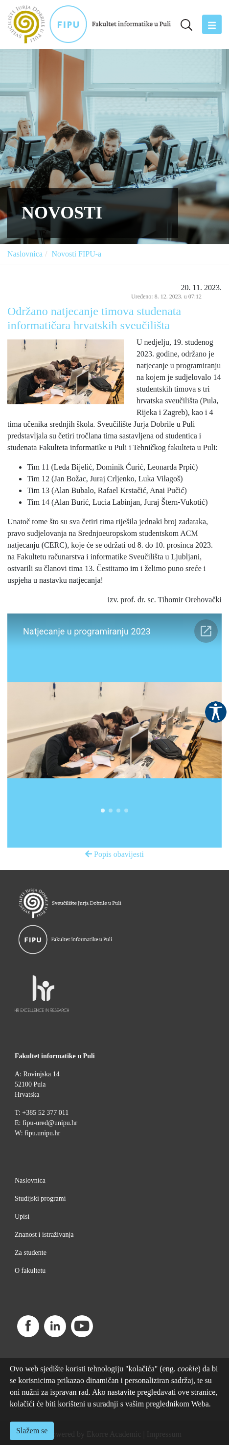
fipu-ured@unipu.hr (50, 1123)
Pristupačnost (216, 712)
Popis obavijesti (114, 854)
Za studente (30, 1252)
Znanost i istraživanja (44, 1234)
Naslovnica (25, 254)
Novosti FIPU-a (76, 254)
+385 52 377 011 (45, 1112)
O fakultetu (30, 1270)
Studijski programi (40, 1198)
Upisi (22, 1216)
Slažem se (31, 1430)
